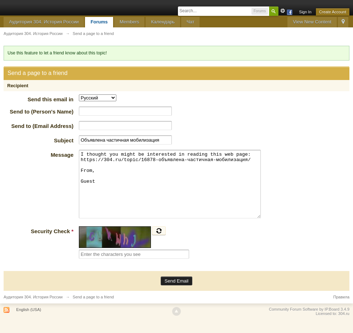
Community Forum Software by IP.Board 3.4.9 (309, 322)
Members (129, 22)
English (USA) (28, 322)
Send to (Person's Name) (41, 111)
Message (62, 155)
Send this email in (50, 99)
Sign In (305, 12)
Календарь (163, 22)
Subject (63, 140)
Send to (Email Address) (42, 126)
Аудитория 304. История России (44, 22)
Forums (99, 22)
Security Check (52, 244)
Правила (341, 310)
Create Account (332, 12)
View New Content (312, 22)
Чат (191, 22)
